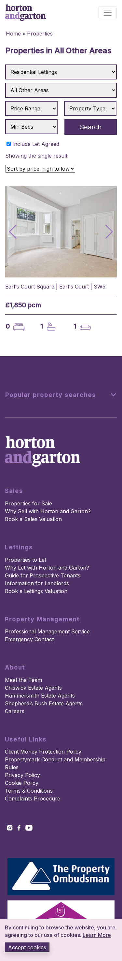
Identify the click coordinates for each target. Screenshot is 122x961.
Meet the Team (23, 680)
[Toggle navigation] (108, 12)
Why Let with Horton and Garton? (47, 567)
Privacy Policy (22, 775)
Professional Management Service (47, 631)
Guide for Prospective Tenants (42, 575)
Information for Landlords (37, 583)
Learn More (97, 935)
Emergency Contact (29, 639)
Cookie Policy (21, 783)
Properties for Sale (28, 503)
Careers (14, 711)
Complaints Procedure (32, 798)
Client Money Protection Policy (43, 751)
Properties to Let (25, 560)
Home (13, 33)
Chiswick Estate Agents (33, 688)
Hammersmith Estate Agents (40, 695)
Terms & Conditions (29, 790)
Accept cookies (27, 947)
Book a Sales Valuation (33, 519)
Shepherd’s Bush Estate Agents (44, 703)
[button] (109, 232)
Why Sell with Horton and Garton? (48, 511)
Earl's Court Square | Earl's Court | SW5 (55, 286)
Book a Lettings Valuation (36, 591)
